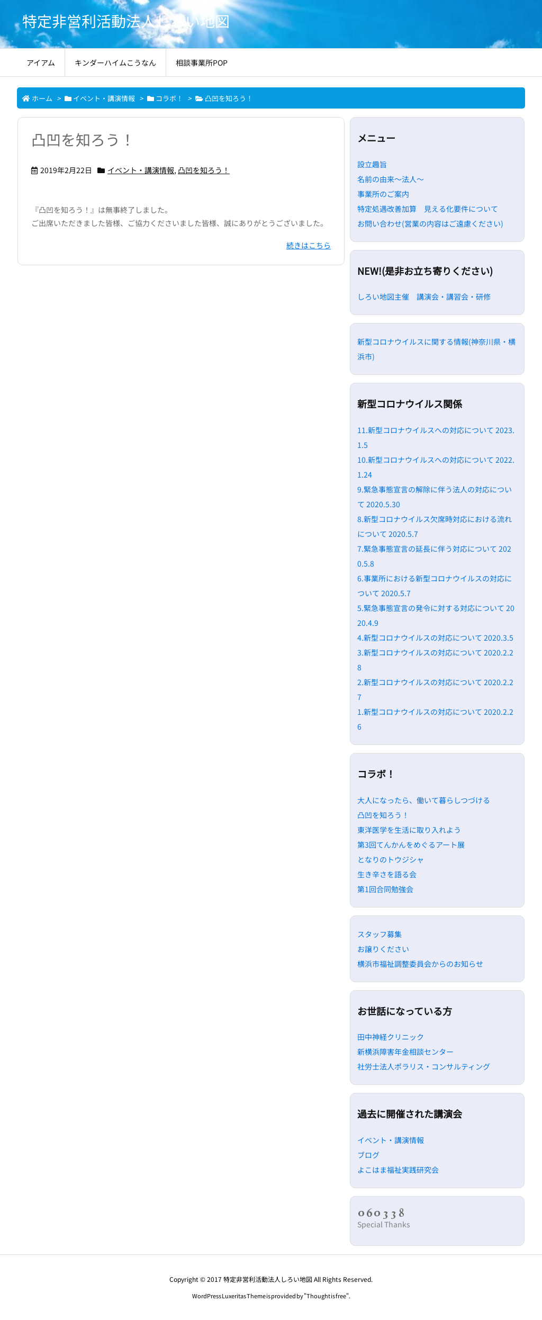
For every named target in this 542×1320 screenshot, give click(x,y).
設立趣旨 (372, 164)
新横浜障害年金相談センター (405, 1051)
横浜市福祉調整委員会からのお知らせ (420, 963)
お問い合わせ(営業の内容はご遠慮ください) (430, 223)
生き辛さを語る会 (387, 874)
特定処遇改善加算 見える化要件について (427, 208)
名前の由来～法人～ (390, 179)
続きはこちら (308, 245)
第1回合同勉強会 (385, 889)
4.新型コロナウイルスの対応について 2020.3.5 (435, 637)
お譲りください (383, 949)
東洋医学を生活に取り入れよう (409, 829)
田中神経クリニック (390, 1036)
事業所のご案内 (383, 193)
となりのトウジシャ (390, 859)
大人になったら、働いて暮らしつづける (423, 800)
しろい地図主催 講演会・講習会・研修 (424, 296)
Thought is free (326, 1295)
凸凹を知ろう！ (83, 139)
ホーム (42, 98)
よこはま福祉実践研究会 (398, 1169)
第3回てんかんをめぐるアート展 (411, 844)
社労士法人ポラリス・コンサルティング (423, 1066)
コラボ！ (169, 98)
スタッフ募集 (379, 934)
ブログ (368, 1155)
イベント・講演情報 (104, 98)
